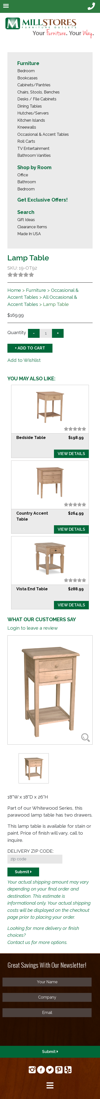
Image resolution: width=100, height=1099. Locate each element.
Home (14, 290)
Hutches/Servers (33, 113)
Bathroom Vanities (34, 155)
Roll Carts (26, 141)
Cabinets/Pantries (33, 85)
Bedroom (26, 71)
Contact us (18, 942)
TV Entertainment (33, 148)
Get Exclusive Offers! (42, 200)
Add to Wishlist (24, 360)
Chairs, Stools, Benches (38, 92)
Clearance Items (32, 227)
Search (25, 212)
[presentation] (40, 1033)
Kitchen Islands (31, 120)
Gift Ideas (26, 219)
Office (22, 175)
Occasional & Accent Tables (43, 134)
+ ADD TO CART (30, 348)
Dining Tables (29, 106)
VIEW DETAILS (71, 453)
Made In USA (29, 233)
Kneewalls (26, 127)
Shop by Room (34, 167)
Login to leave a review (32, 628)
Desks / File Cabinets (36, 99)
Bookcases (27, 78)
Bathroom (26, 182)
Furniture (28, 63)
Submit (23, 872)
